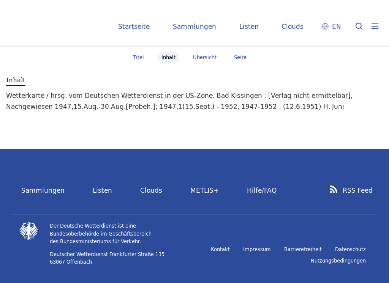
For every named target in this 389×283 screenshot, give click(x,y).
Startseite (134, 26)
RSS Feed (358, 190)
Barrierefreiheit (303, 249)
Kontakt (220, 249)
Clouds (292, 26)
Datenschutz (350, 249)
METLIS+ (204, 190)
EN (336, 26)
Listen (249, 26)
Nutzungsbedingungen (338, 260)
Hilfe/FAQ (262, 190)
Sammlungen (194, 26)
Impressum (257, 249)
